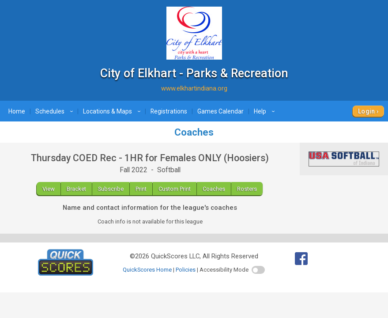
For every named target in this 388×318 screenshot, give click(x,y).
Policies (186, 269)
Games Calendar (220, 111)
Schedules (55, 111)
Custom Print (174, 189)
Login (366, 111)
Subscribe (111, 189)
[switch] (258, 270)
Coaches (214, 189)
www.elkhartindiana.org (194, 88)
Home (16, 111)
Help (265, 111)
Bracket (76, 189)
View (48, 189)
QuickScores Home (147, 269)
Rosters (247, 189)
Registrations (169, 111)
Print (141, 189)
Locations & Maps (113, 111)
